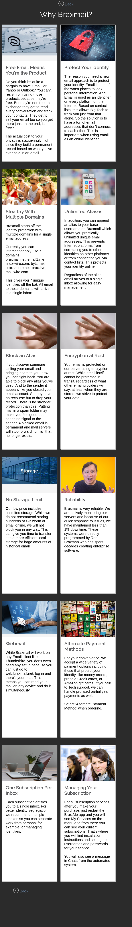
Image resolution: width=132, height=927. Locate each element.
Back (66, 4)
